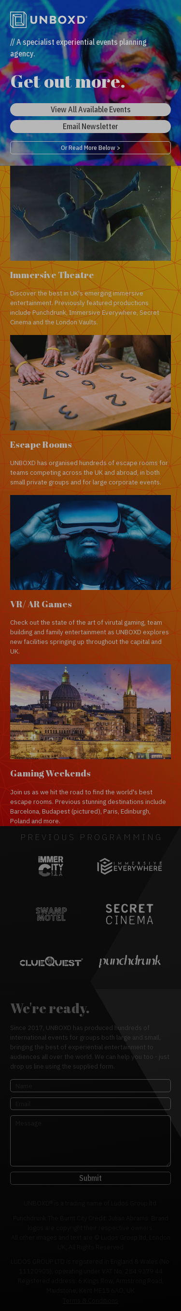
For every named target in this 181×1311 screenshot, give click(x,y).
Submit (90, 1178)
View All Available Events (91, 109)
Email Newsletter (90, 126)
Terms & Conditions (90, 1300)
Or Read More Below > (90, 147)
